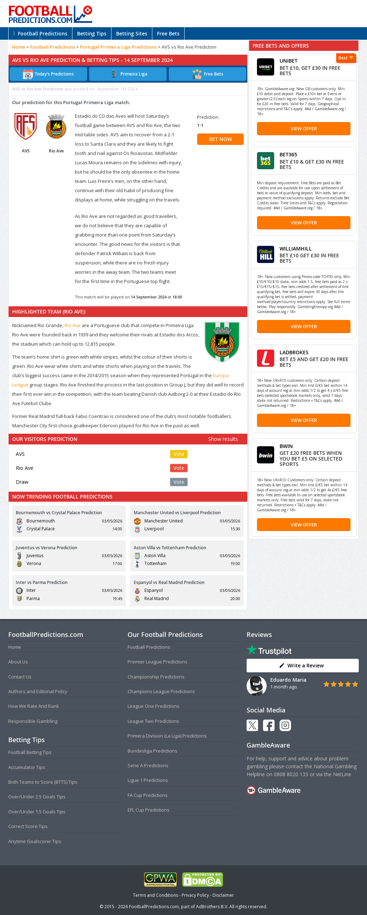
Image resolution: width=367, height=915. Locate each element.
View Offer (304, 128)
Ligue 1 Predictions (148, 780)
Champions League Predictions (161, 691)
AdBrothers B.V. (212, 907)
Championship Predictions (156, 676)
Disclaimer (223, 895)
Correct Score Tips (28, 826)
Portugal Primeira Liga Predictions (118, 47)
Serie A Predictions (148, 765)
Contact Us (20, 676)
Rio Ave (73, 325)
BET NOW (220, 139)
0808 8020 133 (291, 774)
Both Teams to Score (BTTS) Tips (42, 782)
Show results (223, 438)
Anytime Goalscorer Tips (34, 841)
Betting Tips (91, 33)
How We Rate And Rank (33, 706)
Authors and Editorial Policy (37, 691)
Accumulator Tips (26, 767)
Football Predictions (40, 33)
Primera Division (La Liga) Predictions (167, 736)
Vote (178, 454)
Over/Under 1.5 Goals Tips (37, 811)
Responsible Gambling (32, 721)
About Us (18, 661)
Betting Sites (131, 33)
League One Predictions (154, 706)
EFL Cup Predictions (149, 810)
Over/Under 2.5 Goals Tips (37, 796)
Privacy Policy (195, 895)
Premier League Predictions (157, 661)
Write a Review (301, 665)
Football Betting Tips (30, 752)
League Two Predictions (153, 721)
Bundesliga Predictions (152, 751)
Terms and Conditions (155, 895)
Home (18, 47)
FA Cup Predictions (148, 795)
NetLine (342, 774)
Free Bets (168, 33)
